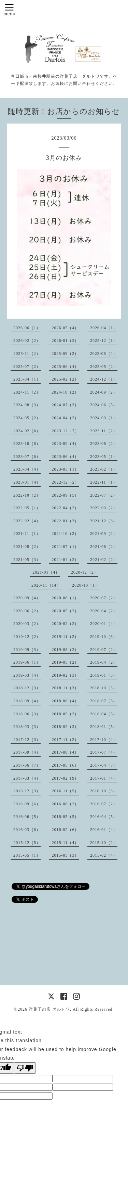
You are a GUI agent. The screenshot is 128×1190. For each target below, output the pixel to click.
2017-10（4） (103, 739)
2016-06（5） (27, 816)
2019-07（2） (103, 649)
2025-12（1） (103, 340)
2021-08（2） (27, 546)
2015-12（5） (27, 842)
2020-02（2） (65, 623)
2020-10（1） (85, 585)
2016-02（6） (65, 829)
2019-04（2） (103, 662)
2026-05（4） (65, 327)
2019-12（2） (27, 636)
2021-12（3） (103, 521)
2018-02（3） (65, 726)
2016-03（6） (27, 829)
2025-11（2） (27, 353)
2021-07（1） (65, 546)
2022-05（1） (27, 508)
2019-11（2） (65, 636)
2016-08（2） (65, 804)
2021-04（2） (65, 559)
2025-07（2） (27, 366)
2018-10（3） (103, 688)
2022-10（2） (27, 495)
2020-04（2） (103, 611)
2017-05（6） (65, 765)
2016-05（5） (65, 816)
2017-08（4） (65, 752)
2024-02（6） (27, 430)
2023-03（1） (65, 469)
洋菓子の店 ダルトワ (49, 1009)
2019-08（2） (65, 649)
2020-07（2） (103, 598)
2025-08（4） (103, 353)
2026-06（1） (27, 327)
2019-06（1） (27, 662)
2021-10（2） (65, 533)
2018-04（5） (103, 714)
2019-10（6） (103, 636)
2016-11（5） (65, 791)
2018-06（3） (27, 714)
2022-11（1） (103, 482)
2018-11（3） (65, 688)
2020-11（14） (46, 585)
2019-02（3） (65, 675)
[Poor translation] (25, 1068)
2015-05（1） (27, 855)
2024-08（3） (27, 404)
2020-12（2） (84, 572)
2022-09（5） (65, 495)
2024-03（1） (103, 417)
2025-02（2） (65, 379)
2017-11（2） (65, 739)
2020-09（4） (27, 598)
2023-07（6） (27, 456)
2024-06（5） (103, 404)
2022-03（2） (103, 508)
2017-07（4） (103, 752)
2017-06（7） (27, 765)
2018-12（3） (27, 688)
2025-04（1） (27, 379)
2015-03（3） (65, 855)
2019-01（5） (103, 675)
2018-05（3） (65, 714)
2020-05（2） (65, 611)
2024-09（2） (103, 392)
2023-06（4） (65, 456)
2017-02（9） (65, 778)
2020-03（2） (27, 623)
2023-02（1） (103, 469)
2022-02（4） (27, 521)
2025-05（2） (103, 366)
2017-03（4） (27, 778)
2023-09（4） (65, 443)
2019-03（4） (27, 675)
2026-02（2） (27, 340)
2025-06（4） (65, 366)
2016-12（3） (27, 791)
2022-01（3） (65, 521)
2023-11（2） (103, 430)
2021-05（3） (27, 559)
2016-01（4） (103, 829)
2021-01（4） (46, 572)
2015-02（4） (103, 855)
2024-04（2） (65, 417)
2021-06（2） (103, 546)
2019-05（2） (65, 662)
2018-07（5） (103, 701)
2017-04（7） (103, 765)
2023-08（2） (103, 443)
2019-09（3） (27, 649)
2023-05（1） (103, 456)
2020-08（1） (65, 598)
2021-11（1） (27, 533)
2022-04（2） (65, 508)
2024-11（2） (27, 392)
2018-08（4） (65, 701)
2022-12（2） (65, 482)
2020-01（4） (103, 623)
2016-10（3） (103, 791)
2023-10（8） (27, 443)
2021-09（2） (103, 533)
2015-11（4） (65, 842)
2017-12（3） (27, 739)
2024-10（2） (65, 392)
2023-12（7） (65, 430)
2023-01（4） (27, 482)
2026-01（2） (65, 340)
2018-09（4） (27, 701)
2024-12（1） (103, 379)
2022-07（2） (103, 495)
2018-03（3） (27, 726)
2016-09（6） (27, 804)
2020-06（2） (27, 611)
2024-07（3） (65, 404)
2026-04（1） (103, 327)
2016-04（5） (103, 816)
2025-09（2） (65, 353)
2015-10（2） (103, 842)
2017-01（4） (103, 778)
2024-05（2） (27, 417)
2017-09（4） (27, 752)
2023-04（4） (27, 469)
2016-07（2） (103, 804)
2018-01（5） (103, 726)
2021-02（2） (103, 559)
